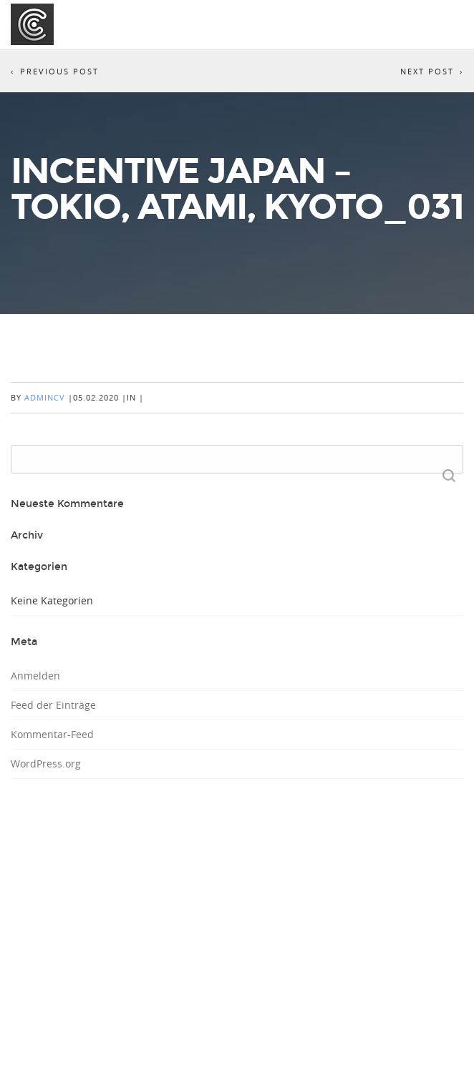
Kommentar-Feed (52, 734)
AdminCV (44, 397)
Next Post (427, 71)
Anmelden (35, 675)
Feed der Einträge (53, 705)
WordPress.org (46, 763)
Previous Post (59, 71)
